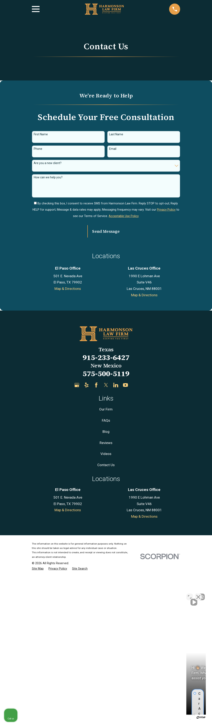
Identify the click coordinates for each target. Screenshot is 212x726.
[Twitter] (106, 533)
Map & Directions (67, 437)
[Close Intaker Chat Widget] (198, 593)
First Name (41, 134)
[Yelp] (86, 533)
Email (112, 148)
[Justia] (135, 533)
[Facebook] (96, 533)
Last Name (116, 134)
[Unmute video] (138, 593)
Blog (106, 580)
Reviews (106, 591)
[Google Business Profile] (76, 533)
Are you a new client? (47, 163)
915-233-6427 (106, 506)
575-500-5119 (106, 522)
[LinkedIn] (115, 533)
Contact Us (106, 613)
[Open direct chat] (189, 593)
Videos (105, 602)
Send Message (106, 231)
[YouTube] (125, 533)
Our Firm (106, 558)
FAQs (106, 569)
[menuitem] (38, 717)
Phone (38, 148)
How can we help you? (48, 177)
